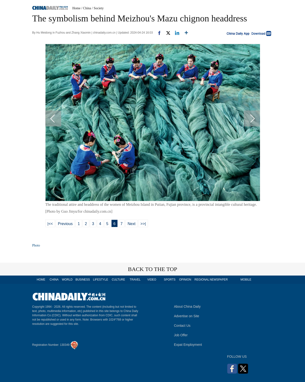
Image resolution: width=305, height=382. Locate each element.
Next (131, 224)
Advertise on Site (186, 316)
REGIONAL (201, 279)
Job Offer (181, 335)
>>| (143, 224)
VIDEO (151, 279)
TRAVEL (135, 279)
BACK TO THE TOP (152, 269)
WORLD (67, 279)
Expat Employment (188, 345)
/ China (86, 8)
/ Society (98, 8)
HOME (41, 279)
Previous (65, 224)
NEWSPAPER (218, 279)
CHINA (54, 279)
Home (76, 8)
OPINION (185, 279)
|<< (50, 224)
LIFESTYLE (100, 279)
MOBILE (245, 279)
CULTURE (118, 279)
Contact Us (182, 325)
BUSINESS (83, 279)
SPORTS (169, 279)
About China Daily (187, 306)
